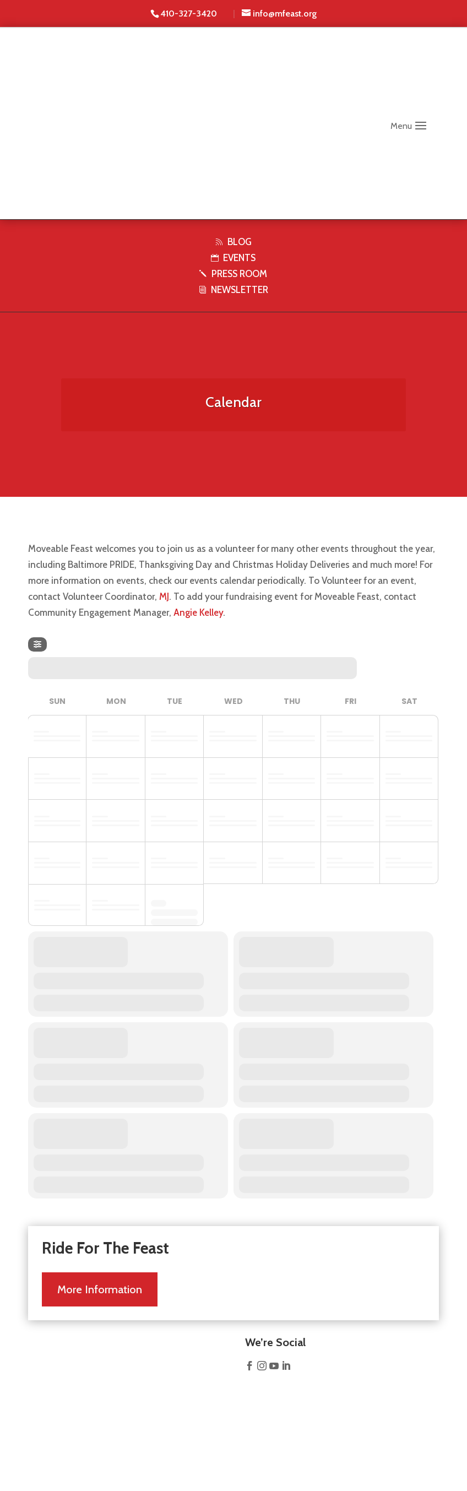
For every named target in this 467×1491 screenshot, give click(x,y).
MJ (164, 596)
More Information (99, 1284)
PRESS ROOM (233, 273)
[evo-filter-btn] (37, 644)
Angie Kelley (198, 612)
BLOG (233, 241)
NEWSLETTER (233, 289)
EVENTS (233, 257)
